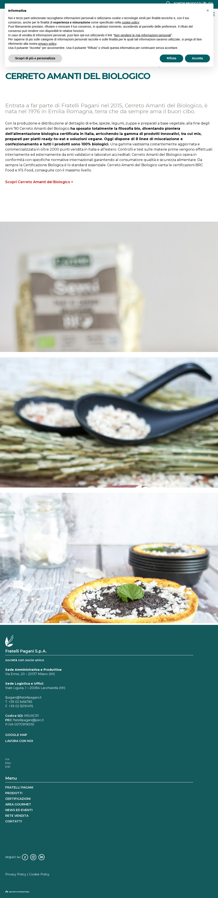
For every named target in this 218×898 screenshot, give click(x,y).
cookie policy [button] (130, 22)
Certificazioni (18, 799)
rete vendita (16, 816)
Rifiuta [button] (171, 58)
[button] (207, 10)
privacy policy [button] (47, 43)
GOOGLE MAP (16, 735)
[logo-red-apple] (109, 892)
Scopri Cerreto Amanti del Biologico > (39, 182)
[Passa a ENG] (8, 763)
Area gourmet (18, 804)
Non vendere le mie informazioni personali (142, 35)
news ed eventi (19, 810)
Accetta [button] (197, 58)
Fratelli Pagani (19, 787)
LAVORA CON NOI (19, 741)
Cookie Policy (39, 874)
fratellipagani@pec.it (28, 720)
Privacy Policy (15, 874)
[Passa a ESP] (7, 766)
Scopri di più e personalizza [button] (35, 58)
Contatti (13, 821)
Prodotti (13, 793)
